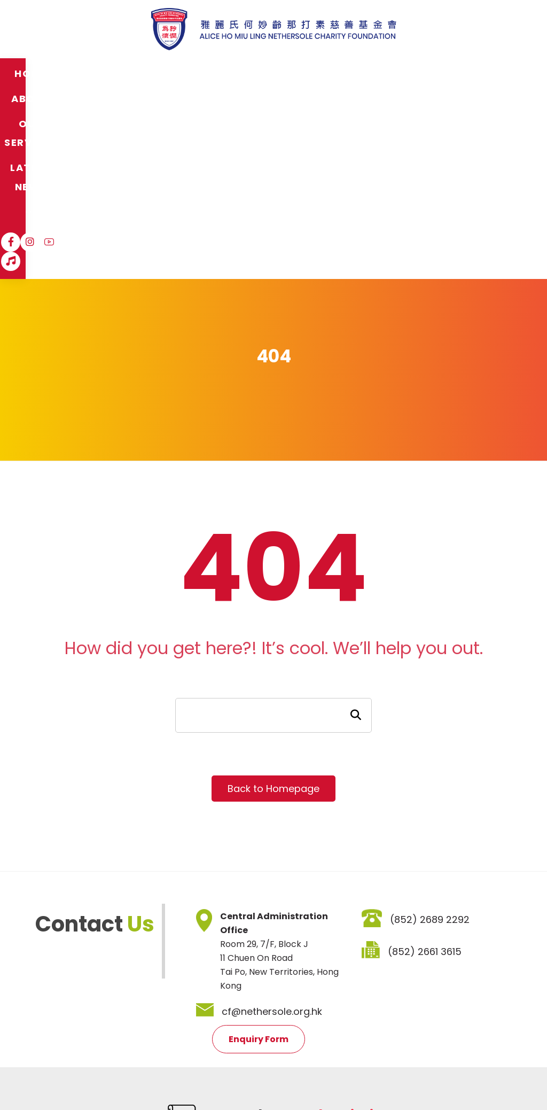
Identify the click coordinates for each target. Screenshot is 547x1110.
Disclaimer (90, 1029)
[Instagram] (441, 73)
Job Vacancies (217, 1029)
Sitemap (40, 1029)
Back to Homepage (273, 599)
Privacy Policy (150, 1029)
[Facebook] (422, 73)
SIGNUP (364, 970)
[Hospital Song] (479, 73)
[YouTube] (460, 73)
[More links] (385, 74)
